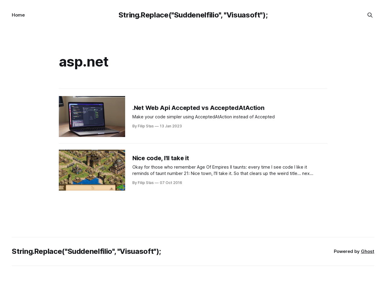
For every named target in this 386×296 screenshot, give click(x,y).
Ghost (367, 251)
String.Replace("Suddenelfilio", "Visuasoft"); (193, 15)
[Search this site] (370, 15)
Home (18, 15)
